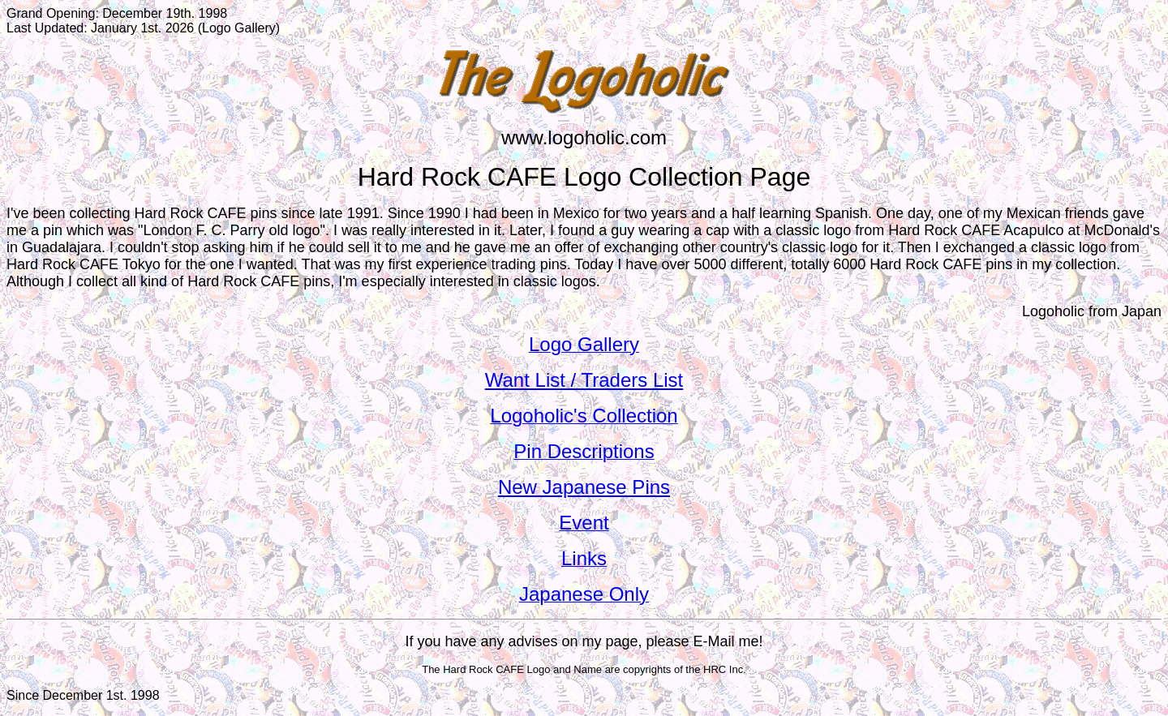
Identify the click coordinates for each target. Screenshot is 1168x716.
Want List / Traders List (584, 380)
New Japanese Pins (584, 487)
